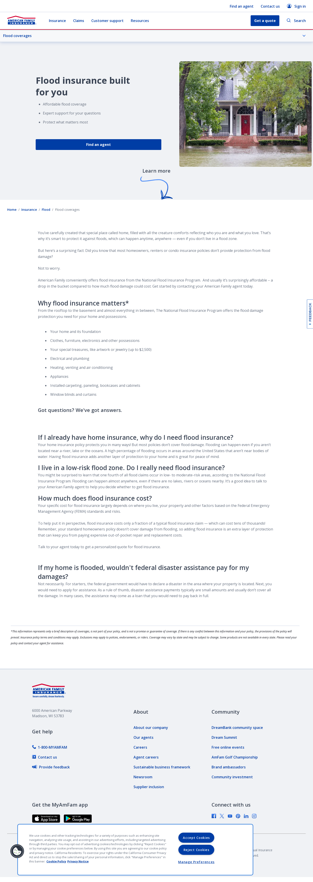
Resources (140, 20)
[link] (49, 747)
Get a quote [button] (265, 20)
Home (12, 209)
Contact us (270, 6)
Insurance (57, 20)
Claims (78, 20)
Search (296, 20)
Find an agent (242, 6)
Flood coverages (154, 35)
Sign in (296, 6)
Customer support (107, 20)
